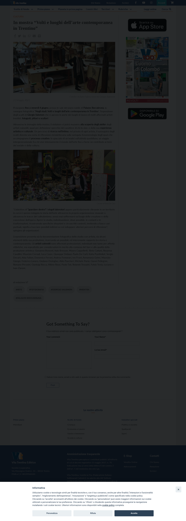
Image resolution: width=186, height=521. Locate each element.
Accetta (134, 513)
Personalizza (51, 513)
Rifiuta (93, 513)
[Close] (178, 489)
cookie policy (108, 505)
